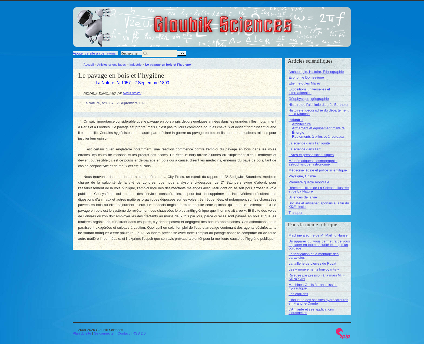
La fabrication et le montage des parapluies (314, 255)
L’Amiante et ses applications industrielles (311, 311)
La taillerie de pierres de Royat (312, 263)
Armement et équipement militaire (318, 128)
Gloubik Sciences (253, 21)
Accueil (89, 64)
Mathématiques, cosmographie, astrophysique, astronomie (313, 162)
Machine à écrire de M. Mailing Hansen (319, 235)
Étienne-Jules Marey (305, 83)
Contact (124, 333)
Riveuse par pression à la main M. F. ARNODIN (317, 277)
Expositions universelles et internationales (309, 91)
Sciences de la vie (303, 197)
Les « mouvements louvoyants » (314, 269)
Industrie (136, 64)
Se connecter (104, 333)
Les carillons (298, 294)
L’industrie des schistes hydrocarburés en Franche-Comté (318, 301)
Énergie (298, 132)
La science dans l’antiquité (309, 143)
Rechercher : (131, 53)
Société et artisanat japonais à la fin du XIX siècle (319, 205)
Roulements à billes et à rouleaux (318, 136)
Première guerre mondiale (309, 182)
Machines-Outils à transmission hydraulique (313, 286)
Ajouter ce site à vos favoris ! (95, 53)
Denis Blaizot (132, 93)
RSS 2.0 (138, 333)
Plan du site (82, 333)
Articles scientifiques (111, 64)
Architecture (301, 124)
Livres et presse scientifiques (311, 155)
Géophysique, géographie (309, 99)
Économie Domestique (306, 77)
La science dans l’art (305, 149)
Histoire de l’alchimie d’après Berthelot (318, 105)
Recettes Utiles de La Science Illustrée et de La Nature (319, 189)
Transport (296, 213)
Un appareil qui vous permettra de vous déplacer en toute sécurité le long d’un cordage (319, 244)
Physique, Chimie (302, 176)
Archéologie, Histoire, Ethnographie (316, 72)
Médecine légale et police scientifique (318, 170)
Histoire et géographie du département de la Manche (319, 112)
